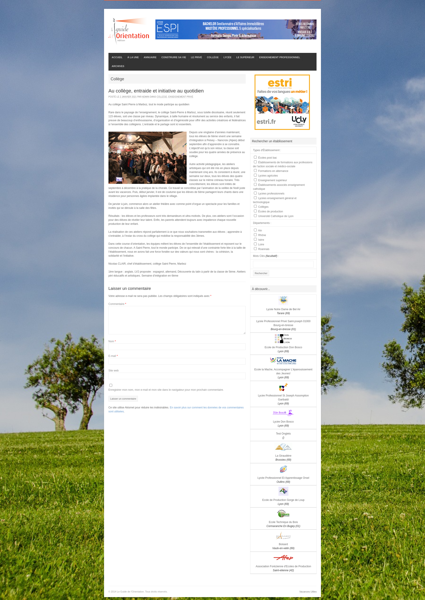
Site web (113, 370)
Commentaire (117, 304)
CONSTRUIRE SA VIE (173, 57)
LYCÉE (228, 57)
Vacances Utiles (308, 591)
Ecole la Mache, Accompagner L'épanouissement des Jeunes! (283, 373)
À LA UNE (133, 57)
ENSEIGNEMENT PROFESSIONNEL (279, 57)
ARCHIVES (118, 66)
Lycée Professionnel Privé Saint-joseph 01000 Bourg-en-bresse (283, 325)
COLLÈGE (213, 57)
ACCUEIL (117, 57)
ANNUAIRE (150, 57)
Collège (162, 97)
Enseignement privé (180, 97)
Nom (112, 341)
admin (145, 97)
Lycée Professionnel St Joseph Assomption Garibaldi (283, 399)
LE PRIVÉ (196, 57)
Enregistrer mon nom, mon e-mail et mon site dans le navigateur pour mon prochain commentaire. (166, 389)
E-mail (113, 356)
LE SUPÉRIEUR (245, 57)
